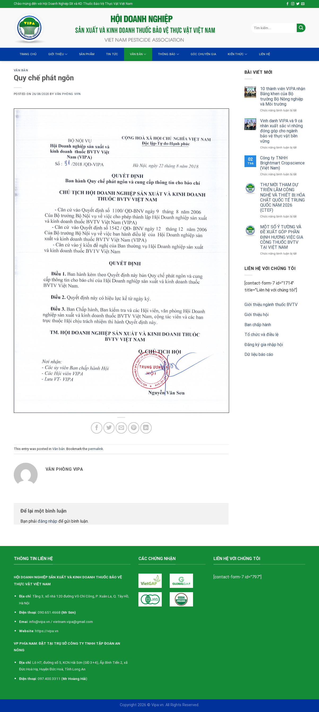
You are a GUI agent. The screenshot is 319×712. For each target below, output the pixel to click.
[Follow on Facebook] (287, 4)
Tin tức (112, 54)
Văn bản (138, 54)
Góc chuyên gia (203, 54)
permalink (95, 449)
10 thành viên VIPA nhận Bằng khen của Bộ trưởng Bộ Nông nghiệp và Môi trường (282, 96)
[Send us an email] (302, 4)
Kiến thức (237, 54)
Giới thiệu (58, 54)
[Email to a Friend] (121, 428)
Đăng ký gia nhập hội (263, 344)
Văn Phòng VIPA (68, 94)
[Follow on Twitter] (297, 4)
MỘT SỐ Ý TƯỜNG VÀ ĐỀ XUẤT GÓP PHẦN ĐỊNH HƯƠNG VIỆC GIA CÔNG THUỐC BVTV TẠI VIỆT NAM (281, 237)
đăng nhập (47, 521)
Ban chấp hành (257, 324)
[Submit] (301, 28)
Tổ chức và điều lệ (261, 334)
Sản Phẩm (86, 54)
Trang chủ (28, 54)
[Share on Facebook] (96, 428)
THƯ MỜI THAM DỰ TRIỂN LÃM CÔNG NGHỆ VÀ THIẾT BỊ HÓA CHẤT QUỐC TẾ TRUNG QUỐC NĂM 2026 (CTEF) (282, 197)
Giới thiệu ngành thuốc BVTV (271, 304)
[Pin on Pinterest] (133, 428)
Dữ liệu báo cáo (258, 354)
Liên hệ (264, 54)
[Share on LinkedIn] (146, 428)
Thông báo (168, 54)
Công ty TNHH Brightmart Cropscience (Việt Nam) (282, 163)
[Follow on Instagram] (292, 4)
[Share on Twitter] (109, 428)
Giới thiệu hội (256, 314)
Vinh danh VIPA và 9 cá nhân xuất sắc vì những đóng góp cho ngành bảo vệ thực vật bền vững (281, 131)
